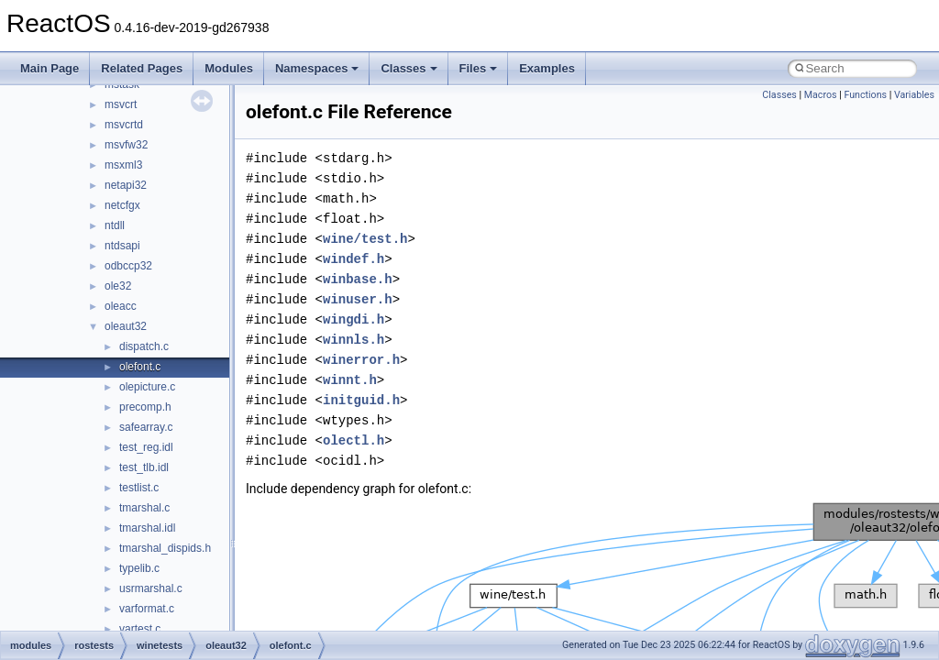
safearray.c (145, 427)
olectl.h (353, 440)
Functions (865, 95)
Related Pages (141, 68)
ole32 (118, 286)
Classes (408, 68)
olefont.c (139, 366)
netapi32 (126, 185)
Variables (914, 95)
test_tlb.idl (144, 467)
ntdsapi (122, 245)
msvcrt (121, 104)
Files (478, 68)
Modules (228, 68)
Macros (820, 95)
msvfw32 (126, 144)
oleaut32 (126, 326)
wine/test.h (365, 239)
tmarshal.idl (147, 528)
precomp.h (145, 407)
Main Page (49, 68)
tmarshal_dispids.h (165, 548)
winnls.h (353, 339)
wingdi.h (353, 319)
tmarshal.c (144, 507)
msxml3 (123, 165)
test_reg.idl (146, 447)
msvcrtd (124, 124)
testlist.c (139, 487)
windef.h (353, 259)
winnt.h (350, 380)
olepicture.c (147, 386)
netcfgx (122, 205)
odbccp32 (128, 265)
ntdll (115, 225)
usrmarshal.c (150, 588)
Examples (547, 68)
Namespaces (317, 68)
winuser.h (357, 299)
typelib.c (139, 568)
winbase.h (357, 279)
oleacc (121, 306)
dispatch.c (144, 346)
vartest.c (139, 628)
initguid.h (361, 400)
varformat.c (146, 608)
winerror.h (361, 359)
